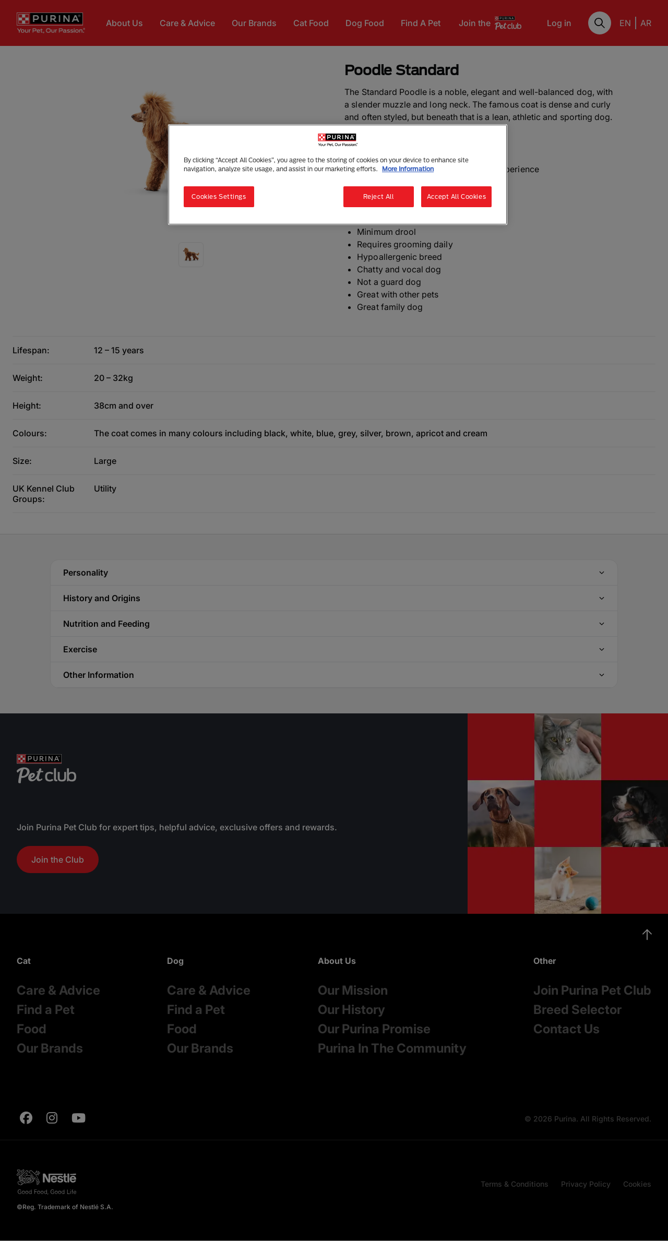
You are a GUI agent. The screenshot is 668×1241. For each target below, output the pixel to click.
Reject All (378, 196)
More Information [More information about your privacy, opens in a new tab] (408, 168)
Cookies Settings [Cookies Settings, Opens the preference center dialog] (219, 196)
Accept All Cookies (456, 196)
